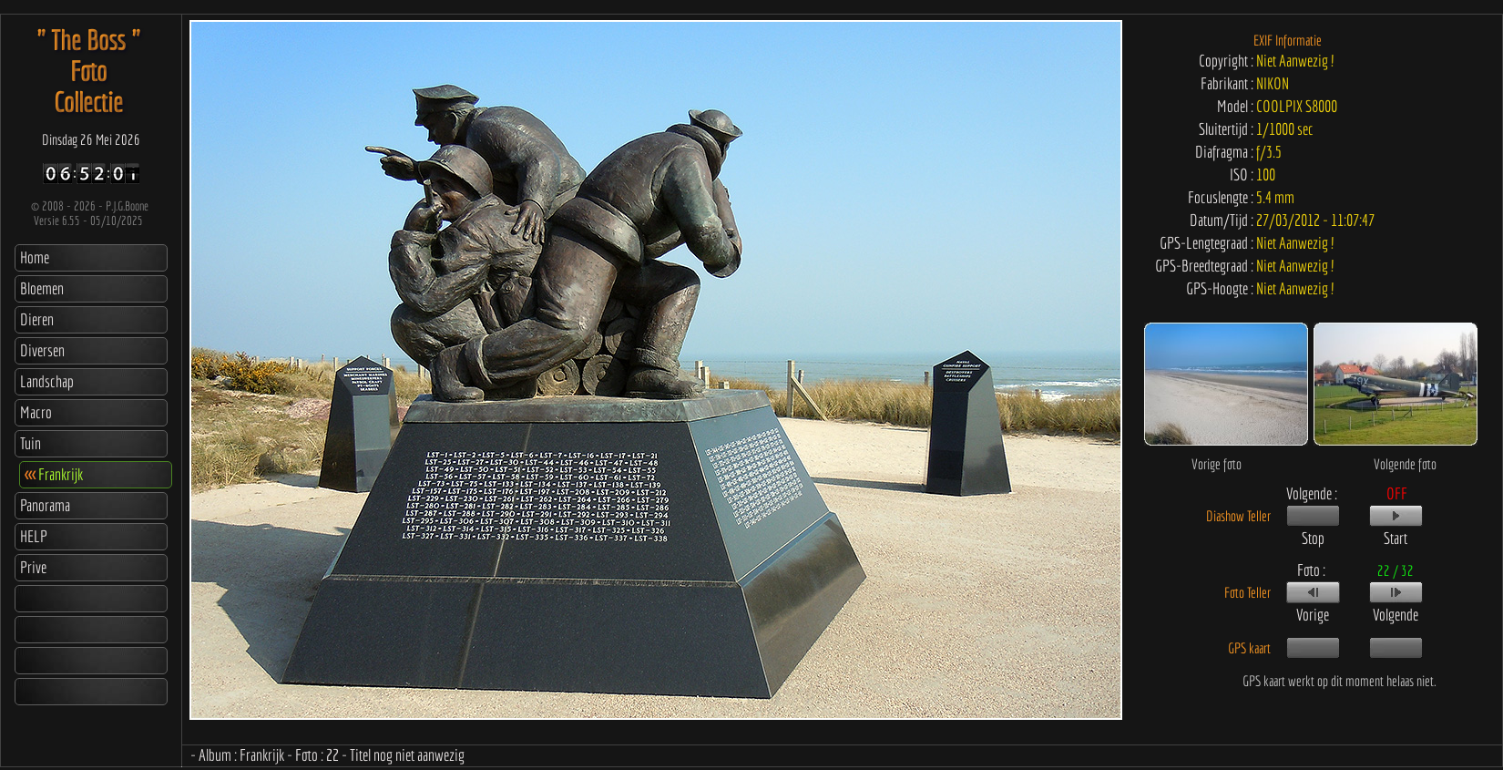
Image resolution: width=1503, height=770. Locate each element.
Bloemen (42, 288)
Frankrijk (54, 474)
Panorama (45, 505)
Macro (36, 412)
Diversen (42, 350)
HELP (33, 536)
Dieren (37, 319)
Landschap (47, 381)
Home (34, 257)
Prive (33, 567)
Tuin (30, 443)
